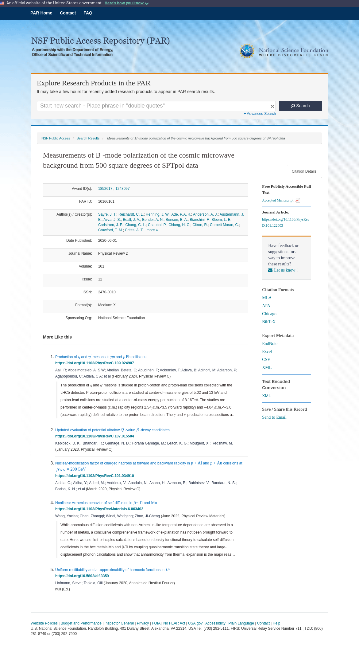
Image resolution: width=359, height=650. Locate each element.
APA (266, 305)
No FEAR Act (174, 623)
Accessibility (215, 623)
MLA (267, 298)
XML (267, 367)
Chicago (269, 313)
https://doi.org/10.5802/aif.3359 (83, 576)
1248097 (122, 188)
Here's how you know (127, 3)
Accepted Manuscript (281, 200)
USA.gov (195, 623)
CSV (266, 359)
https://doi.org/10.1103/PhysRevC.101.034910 (95, 476)
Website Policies (44, 623)
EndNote (269, 343)
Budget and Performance (81, 623)
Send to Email (274, 417)
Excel (267, 351)
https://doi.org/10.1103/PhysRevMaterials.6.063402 (100, 509)
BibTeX (269, 321)
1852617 (105, 188)
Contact (68, 12)
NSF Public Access (55, 138)
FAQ (87, 12)
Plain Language (241, 623)
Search (300, 105)
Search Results (87, 138)
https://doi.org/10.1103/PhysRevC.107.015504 (95, 436)
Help (276, 623)
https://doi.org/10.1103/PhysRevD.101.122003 (285, 222)
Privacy (143, 623)
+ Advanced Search (260, 114)
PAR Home (41, 12)
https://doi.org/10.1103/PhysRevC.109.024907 (95, 363)
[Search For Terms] (156, 106)
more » (152, 230)
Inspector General (119, 623)
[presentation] (135, 138)
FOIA (156, 623)
